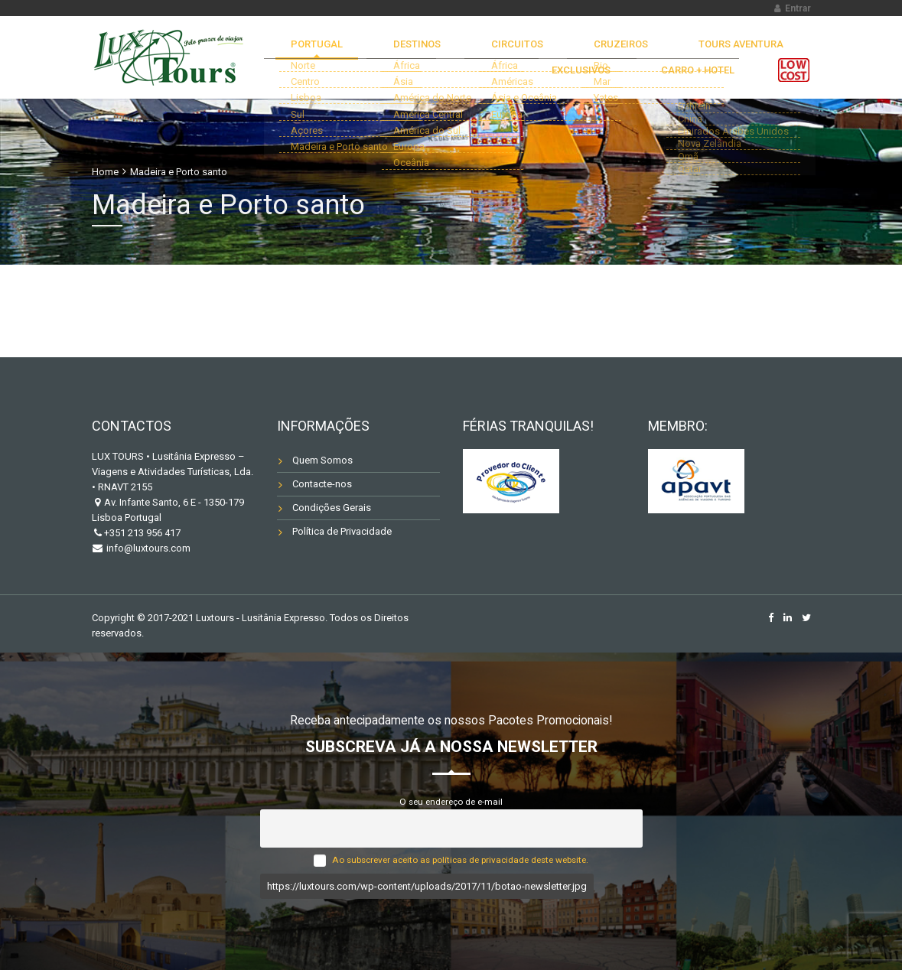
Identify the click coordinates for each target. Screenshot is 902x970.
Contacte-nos (322, 484)
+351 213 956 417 (142, 533)
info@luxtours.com (147, 548)
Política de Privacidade (342, 531)
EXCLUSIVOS (764, 49)
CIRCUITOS (483, 49)
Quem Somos (322, 460)
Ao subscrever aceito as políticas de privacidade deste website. (460, 859)
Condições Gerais (331, 507)
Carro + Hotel (708, 93)
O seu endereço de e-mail (451, 801)
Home (105, 171)
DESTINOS (404, 49)
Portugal (325, 49)
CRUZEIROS (565, 49)
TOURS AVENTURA (663, 49)
